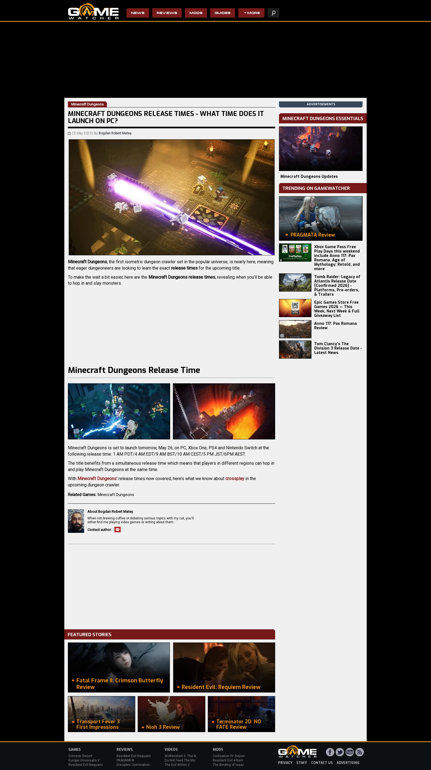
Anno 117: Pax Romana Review (335, 326)
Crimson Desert (80, 756)
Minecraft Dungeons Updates (309, 176)
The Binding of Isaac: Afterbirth (236, 765)
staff (301, 763)
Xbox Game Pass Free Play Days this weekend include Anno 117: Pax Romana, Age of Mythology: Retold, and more (337, 258)
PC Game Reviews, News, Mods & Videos (93, 11)
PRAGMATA (125, 760)
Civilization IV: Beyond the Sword (238, 756)
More (253, 13)
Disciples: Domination (133, 765)
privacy (285, 763)
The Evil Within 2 (177, 765)
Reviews (167, 13)
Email (117, 529)
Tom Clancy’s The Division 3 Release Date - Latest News (338, 348)
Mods (196, 13)
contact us (322, 763)
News (138, 13)
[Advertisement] (171, 585)
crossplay (234, 478)
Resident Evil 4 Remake (231, 760)
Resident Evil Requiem (85, 765)
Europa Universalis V (84, 760)
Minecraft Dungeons (97, 478)
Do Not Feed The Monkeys (184, 760)
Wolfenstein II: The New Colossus (190, 756)
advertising (348, 763)
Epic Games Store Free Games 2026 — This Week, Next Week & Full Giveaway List (337, 309)
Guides (223, 13)
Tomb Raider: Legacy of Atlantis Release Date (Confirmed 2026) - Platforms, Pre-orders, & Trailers (337, 285)
